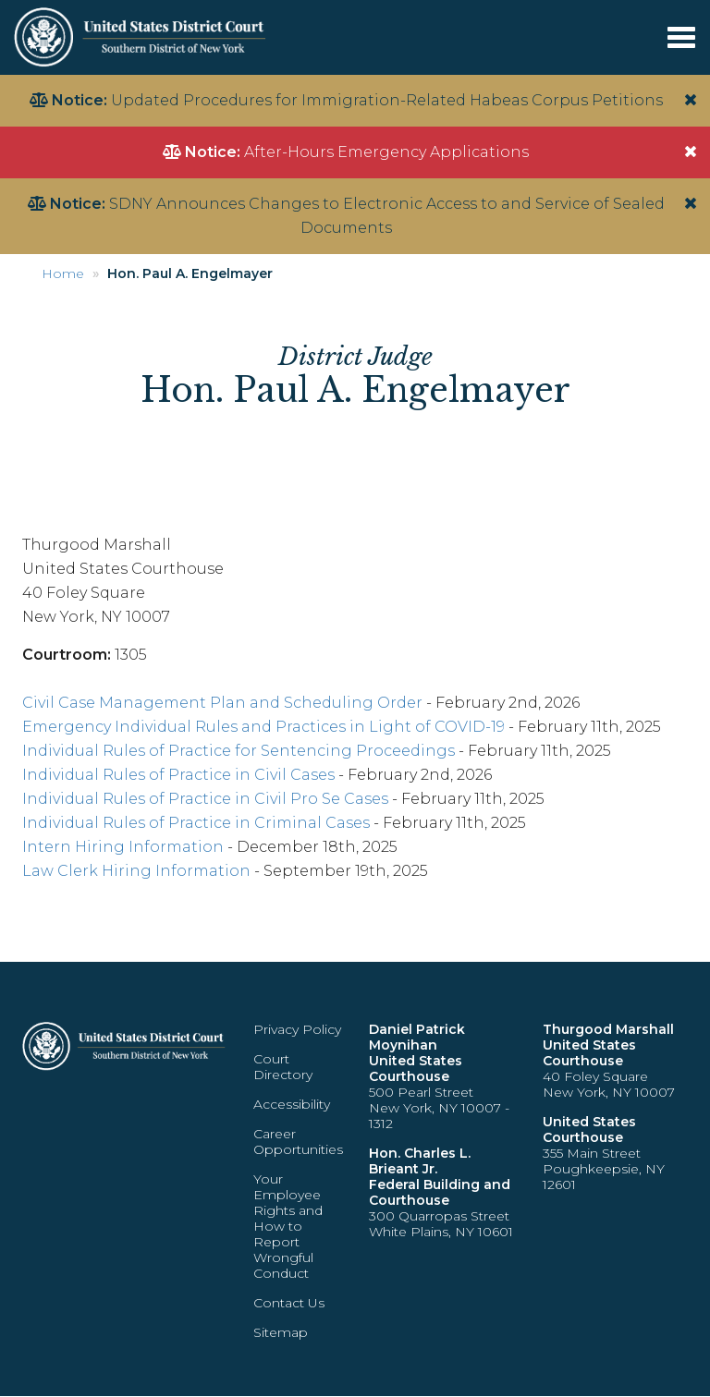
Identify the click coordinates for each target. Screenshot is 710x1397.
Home (63, 273)
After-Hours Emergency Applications (386, 152)
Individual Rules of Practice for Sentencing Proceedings (238, 750)
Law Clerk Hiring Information (136, 871)
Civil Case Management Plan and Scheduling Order (222, 702)
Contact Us (288, 1302)
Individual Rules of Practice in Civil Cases (178, 775)
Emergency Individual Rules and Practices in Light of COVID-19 (263, 726)
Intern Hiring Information (123, 847)
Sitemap (280, 1332)
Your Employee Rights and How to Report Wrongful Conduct (288, 1226)
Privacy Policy (297, 1029)
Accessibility (291, 1104)
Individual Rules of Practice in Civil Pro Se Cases (205, 799)
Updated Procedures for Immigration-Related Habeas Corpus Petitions (387, 100)
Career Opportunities (298, 1141)
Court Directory (282, 1067)
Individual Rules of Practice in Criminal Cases (196, 823)
